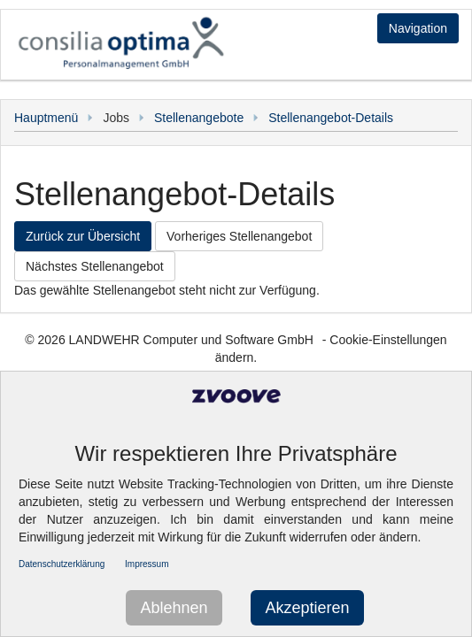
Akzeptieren (307, 608)
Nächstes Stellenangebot (95, 266)
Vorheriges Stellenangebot (239, 236)
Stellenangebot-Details (330, 118)
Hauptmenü (46, 118)
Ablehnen (173, 608)
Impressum (146, 564)
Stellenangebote (199, 118)
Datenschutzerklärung (61, 564)
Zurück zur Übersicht (83, 236)
